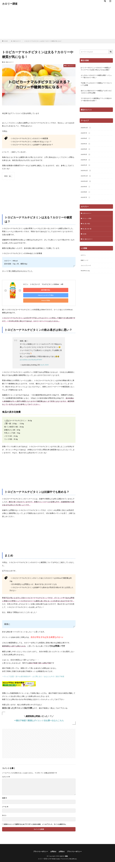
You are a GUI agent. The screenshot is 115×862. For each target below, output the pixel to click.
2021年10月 (86, 184)
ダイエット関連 (87, 222)
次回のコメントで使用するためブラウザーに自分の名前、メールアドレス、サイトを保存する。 (35, 819)
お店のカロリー (87, 216)
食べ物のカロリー (16, 41)
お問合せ (53, 847)
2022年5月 (86, 145)
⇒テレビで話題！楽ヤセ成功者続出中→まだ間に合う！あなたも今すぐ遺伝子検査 (33, 672)
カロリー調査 (10, 3)
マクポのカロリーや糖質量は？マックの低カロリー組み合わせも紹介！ (96, 99)
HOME (6, 41)
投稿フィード (85, 266)
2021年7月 (86, 200)
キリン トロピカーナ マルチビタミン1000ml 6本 (43, 284)
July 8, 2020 (44, 360)
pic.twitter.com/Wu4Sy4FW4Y (31, 355)
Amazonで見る (32, 295)
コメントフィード (87, 271)
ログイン (84, 260)
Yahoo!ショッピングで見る (52, 290)
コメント (6, 772)
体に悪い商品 (86, 227)
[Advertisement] (57, 23)
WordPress (74, 854)
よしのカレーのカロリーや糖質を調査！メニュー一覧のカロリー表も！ (96, 76)
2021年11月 (86, 178)
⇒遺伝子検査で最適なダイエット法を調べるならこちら (39, 716)
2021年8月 (86, 195)
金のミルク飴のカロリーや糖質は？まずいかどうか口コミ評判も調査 (96, 92)
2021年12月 (86, 172)
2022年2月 (86, 161)
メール (5, 802)
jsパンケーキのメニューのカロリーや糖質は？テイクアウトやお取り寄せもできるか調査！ (96, 69)
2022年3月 (86, 156)
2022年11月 (86, 128)
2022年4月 (86, 150)
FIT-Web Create (54, 854)
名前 (4, 793)
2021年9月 (86, 189)
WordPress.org (86, 276)
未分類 (84, 238)
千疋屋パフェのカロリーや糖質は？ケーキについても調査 (96, 84)
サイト (4, 811)
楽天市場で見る (32, 290)
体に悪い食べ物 (87, 233)
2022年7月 (86, 133)
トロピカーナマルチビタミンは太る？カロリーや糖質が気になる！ (43, 41)
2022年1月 (86, 167)
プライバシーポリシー (38, 847)
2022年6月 (86, 139)
